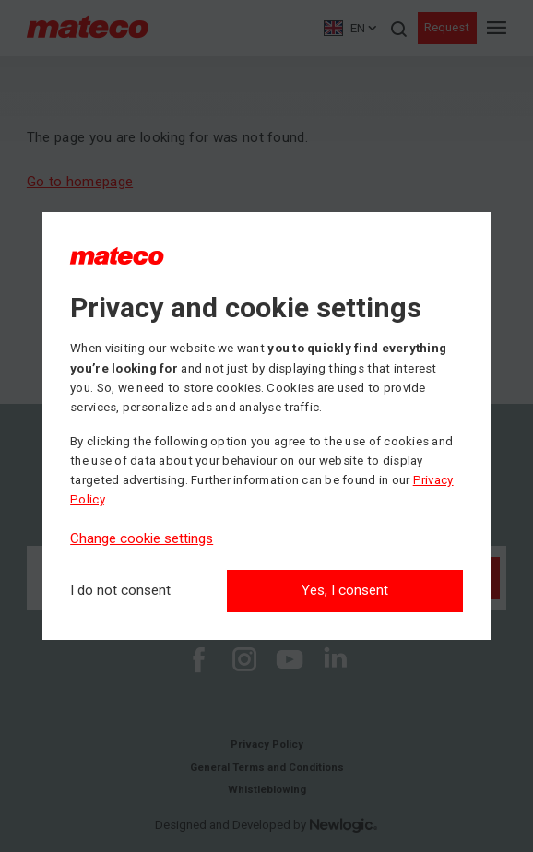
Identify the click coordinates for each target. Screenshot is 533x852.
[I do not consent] (120, 590)
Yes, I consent (345, 590)
